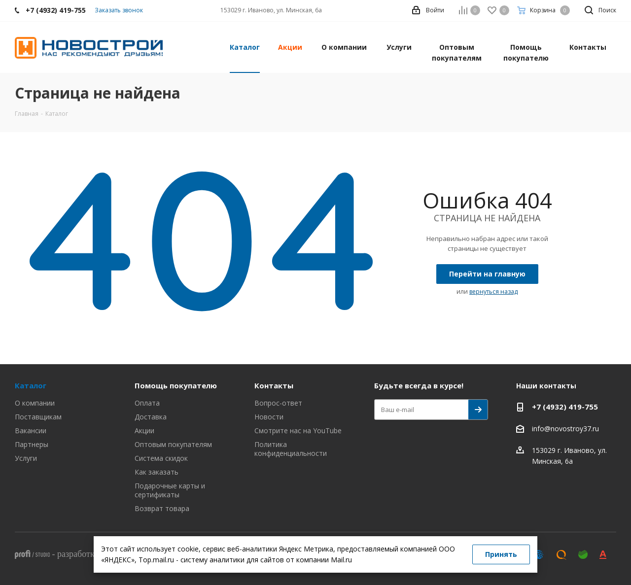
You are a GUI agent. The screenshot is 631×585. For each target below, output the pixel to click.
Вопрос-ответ (278, 403)
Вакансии (30, 430)
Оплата (147, 403)
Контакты (273, 385)
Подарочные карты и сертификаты (170, 490)
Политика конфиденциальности (290, 449)
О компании (35, 403)
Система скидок (161, 458)
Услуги (26, 458)
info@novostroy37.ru (565, 428)
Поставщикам (38, 416)
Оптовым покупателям (173, 444)
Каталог (30, 385)
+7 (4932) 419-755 (565, 407)
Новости (268, 416)
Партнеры (31, 444)
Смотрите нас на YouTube (298, 430)
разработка (77, 554)
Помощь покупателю (176, 385)
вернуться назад (493, 291)
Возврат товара (162, 508)
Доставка (151, 416)
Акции (144, 430)
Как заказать (156, 472)
